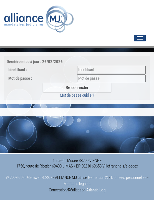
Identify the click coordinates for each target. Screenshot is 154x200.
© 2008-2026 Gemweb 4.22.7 (29, 177)
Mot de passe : (20, 78)
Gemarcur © (98, 177)
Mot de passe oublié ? (77, 95)
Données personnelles (129, 177)
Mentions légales (77, 183)
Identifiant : (17, 69)
